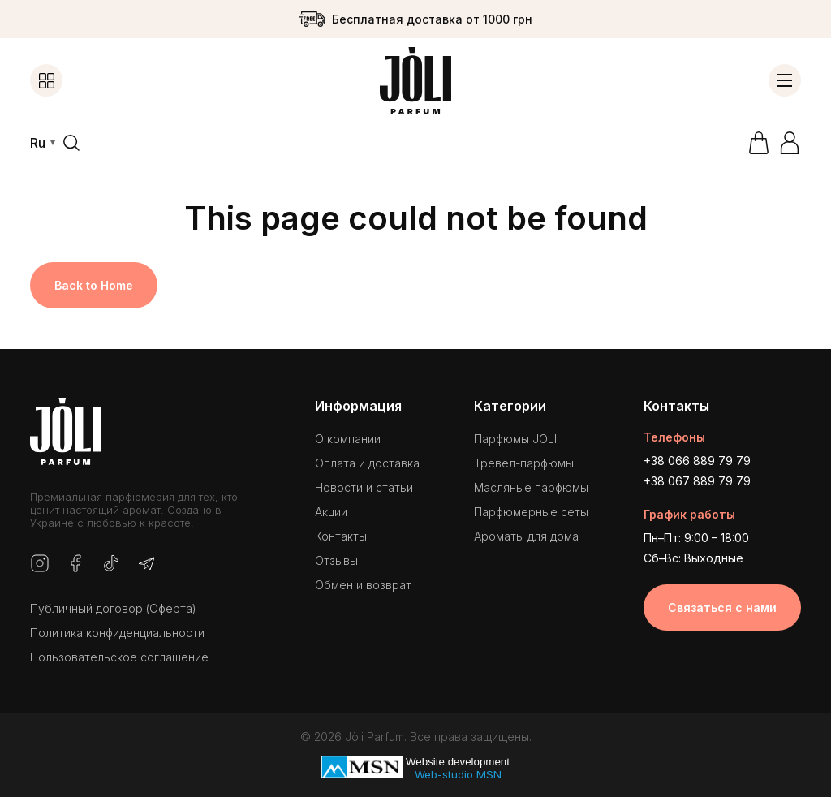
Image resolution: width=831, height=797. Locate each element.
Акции (331, 512)
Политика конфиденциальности (117, 633)
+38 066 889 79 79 (697, 460)
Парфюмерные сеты (531, 512)
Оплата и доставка (367, 463)
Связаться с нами (722, 607)
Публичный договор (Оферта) (113, 608)
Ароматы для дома (526, 536)
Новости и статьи (364, 487)
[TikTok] (111, 564)
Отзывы (336, 560)
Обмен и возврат (363, 585)
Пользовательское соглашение (119, 657)
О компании (348, 439)
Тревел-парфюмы (524, 463)
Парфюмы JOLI (515, 439)
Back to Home (93, 285)
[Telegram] (147, 564)
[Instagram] (40, 564)
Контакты (341, 536)
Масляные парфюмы (531, 487)
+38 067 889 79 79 (697, 481)
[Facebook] (75, 564)
